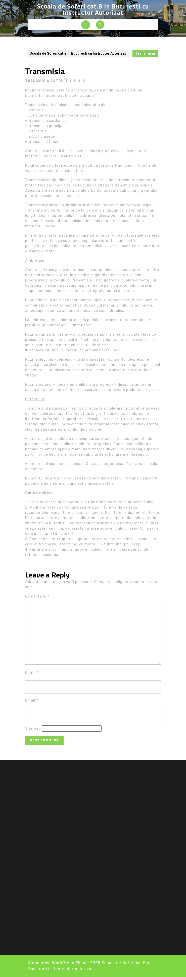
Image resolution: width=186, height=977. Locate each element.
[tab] (85, 24)
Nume (32, 673)
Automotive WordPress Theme (58, 962)
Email (31, 700)
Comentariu (37, 596)
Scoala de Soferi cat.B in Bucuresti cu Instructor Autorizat (93, 9)
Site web (33, 728)
